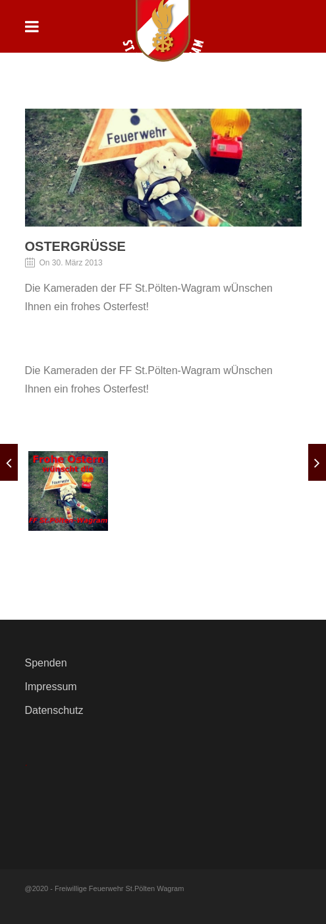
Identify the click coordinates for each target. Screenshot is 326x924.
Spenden (46, 662)
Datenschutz (54, 710)
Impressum (51, 686)
